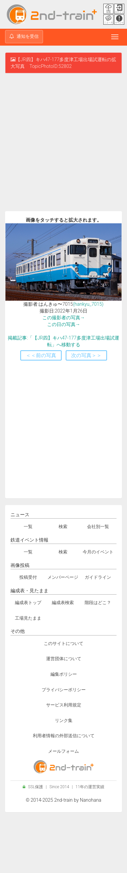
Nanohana (90, 800)
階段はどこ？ (98, 602)
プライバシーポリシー (64, 689)
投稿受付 (28, 577)
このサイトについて (63, 643)
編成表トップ (28, 602)
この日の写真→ (63, 324)
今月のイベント (98, 551)
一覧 (28, 526)
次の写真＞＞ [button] (86, 355)
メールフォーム (63, 751)
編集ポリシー (63, 674)
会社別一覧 (98, 526)
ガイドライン (98, 577)
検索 (63, 526)
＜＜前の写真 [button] (41, 355)
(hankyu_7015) (88, 304)
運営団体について (63, 658)
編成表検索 (63, 602)
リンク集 (63, 720)
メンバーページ (62, 577)
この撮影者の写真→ (63, 317)
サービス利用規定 (63, 704)
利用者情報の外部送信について (63, 735)
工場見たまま (28, 618)
